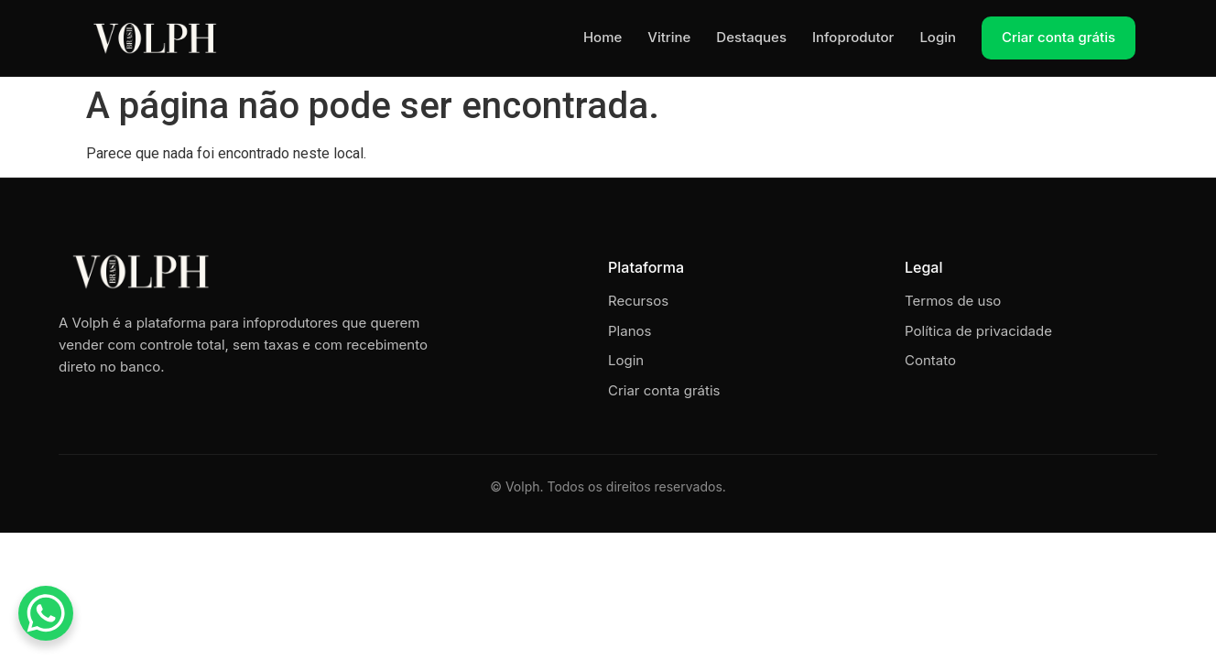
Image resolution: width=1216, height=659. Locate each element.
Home (602, 37)
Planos (629, 331)
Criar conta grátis (1058, 37)
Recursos (638, 300)
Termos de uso (953, 300)
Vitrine (668, 37)
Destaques (751, 37)
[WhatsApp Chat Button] (45, 613)
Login (937, 37)
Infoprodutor (853, 37)
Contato (930, 360)
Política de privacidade (978, 331)
